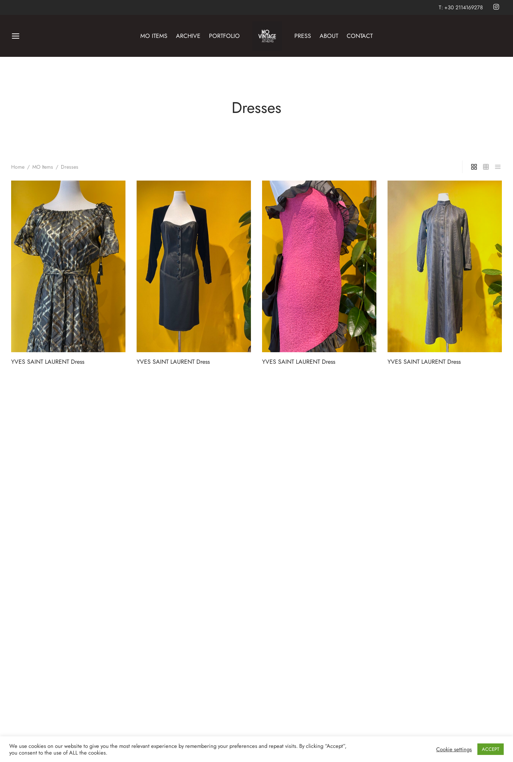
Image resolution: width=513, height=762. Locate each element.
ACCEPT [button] (490, 749)
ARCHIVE (188, 36)
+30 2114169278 (463, 7)
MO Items (42, 167)
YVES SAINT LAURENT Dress (47, 361)
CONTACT (360, 36)
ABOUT (329, 36)
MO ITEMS (153, 36)
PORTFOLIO (224, 36)
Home (17, 167)
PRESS (302, 36)
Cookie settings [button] (454, 749)
